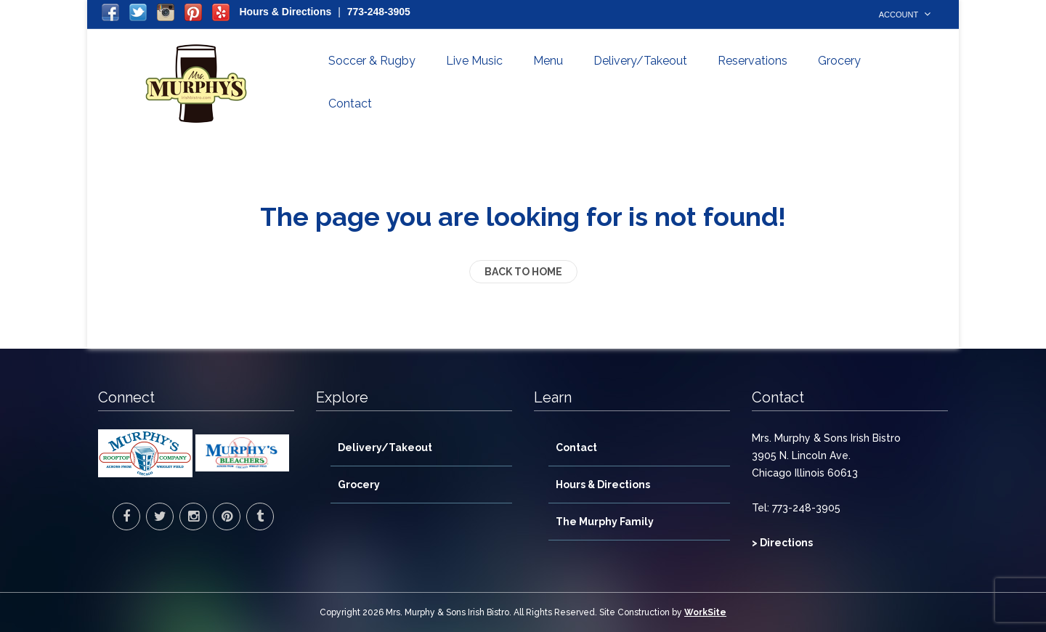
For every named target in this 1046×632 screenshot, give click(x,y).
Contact (350, 103)
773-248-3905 (378, 11)
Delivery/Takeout (640, 61)
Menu (548, 61)
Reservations (752, 61)
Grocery (839, 61)
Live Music (474, 61)
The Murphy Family (605, 521)
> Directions (782, 542)
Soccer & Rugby (371, 61)
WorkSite (705, 612)
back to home (523, 271)
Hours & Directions (285, 11)
